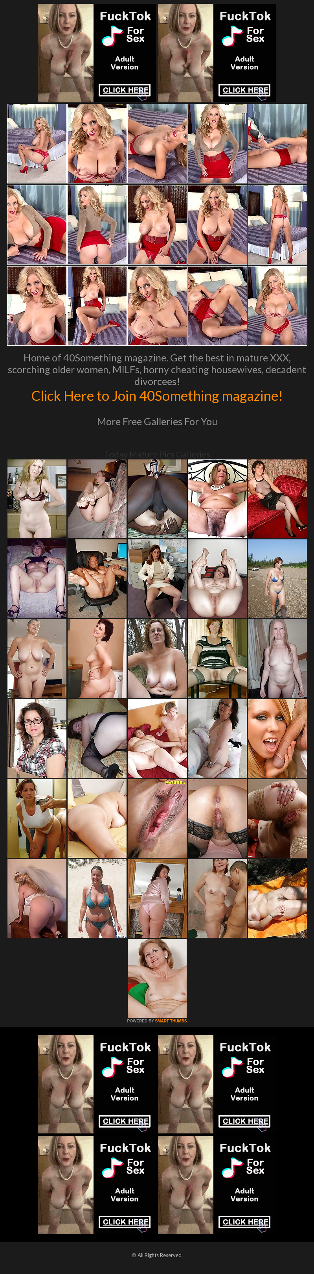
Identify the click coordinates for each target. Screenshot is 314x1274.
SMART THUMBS (171, 1021)
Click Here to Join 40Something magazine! (157, 395)
